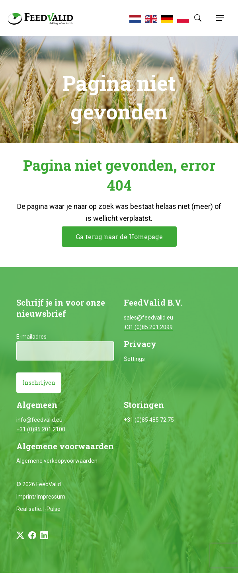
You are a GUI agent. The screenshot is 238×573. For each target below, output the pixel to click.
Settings (134, 359)
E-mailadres (31, 336)
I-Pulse (51, 509)
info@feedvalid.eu (39, 420)
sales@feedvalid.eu (148, 317)
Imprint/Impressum (40, 496)
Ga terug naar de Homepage (119, 236)
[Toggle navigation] (219, 18)
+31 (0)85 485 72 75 (149, 420)
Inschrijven (38, 382)
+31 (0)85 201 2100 (40, 429)
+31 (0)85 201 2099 (148, 327)
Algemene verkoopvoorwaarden (57, 461)
